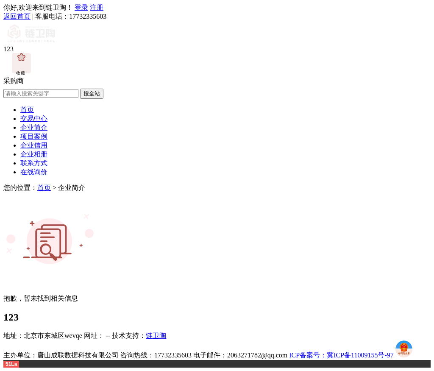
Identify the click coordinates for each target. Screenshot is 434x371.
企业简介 (33, 127)
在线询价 (33, 172)
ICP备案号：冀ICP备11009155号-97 (341, 355)
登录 (81, 7)
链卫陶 (156, 335)
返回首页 (17, 16)
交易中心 (33, 118)
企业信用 (33, 145)
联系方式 (33, 163)
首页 (27, 109)
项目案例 (33, 136)
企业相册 (33, 154)
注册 (96, 7)
